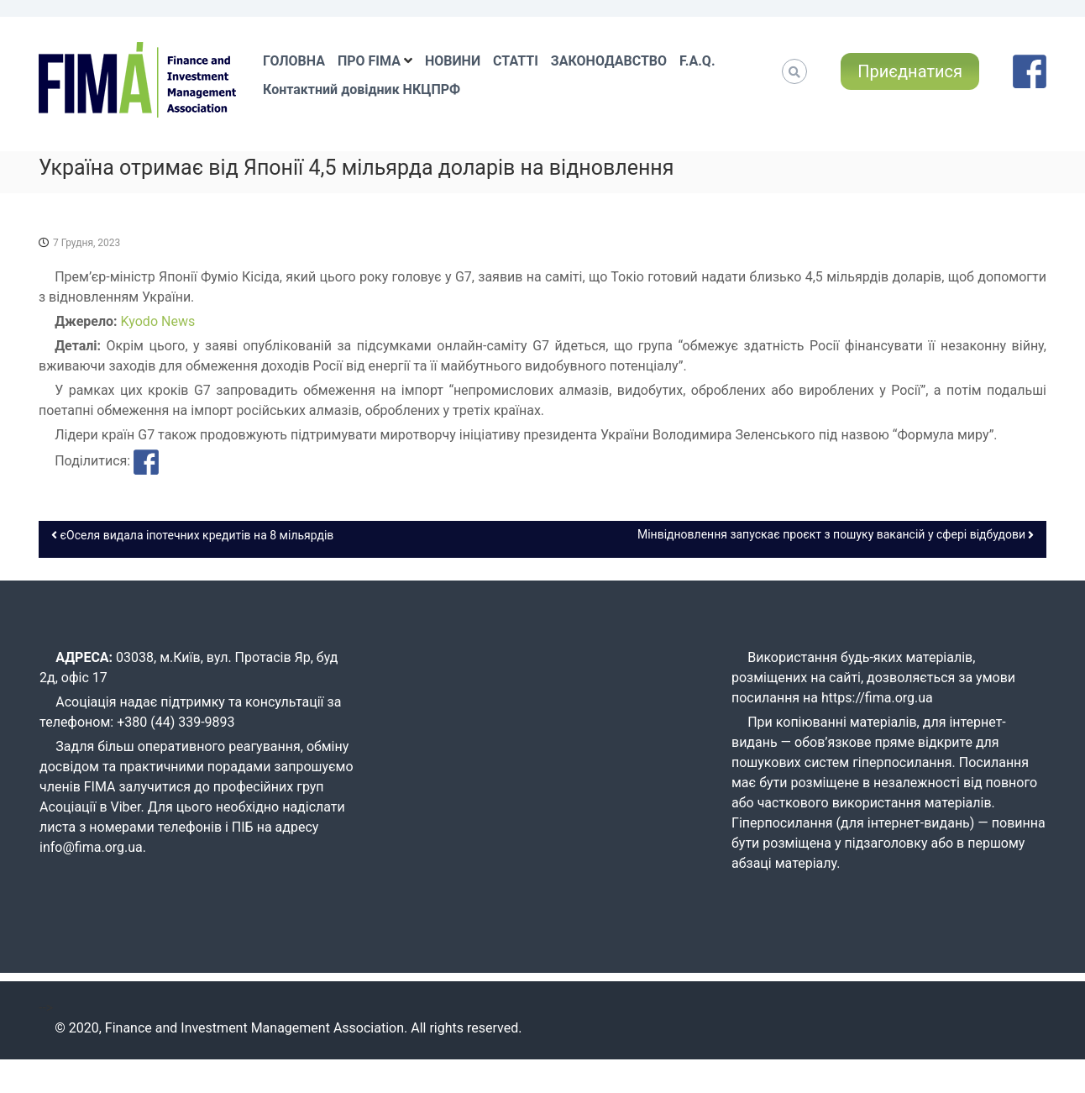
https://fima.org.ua (877, 698)
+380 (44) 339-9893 (175, 722)
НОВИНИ (452, 61)
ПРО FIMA (369, 61)
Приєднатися (909, 71)
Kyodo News (158, 321)
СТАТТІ (515, 61)
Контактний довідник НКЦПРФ (361, 89)
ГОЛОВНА (294, 61)
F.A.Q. (697, 61)
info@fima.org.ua (91, 847)
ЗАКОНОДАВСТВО (609, 61)
